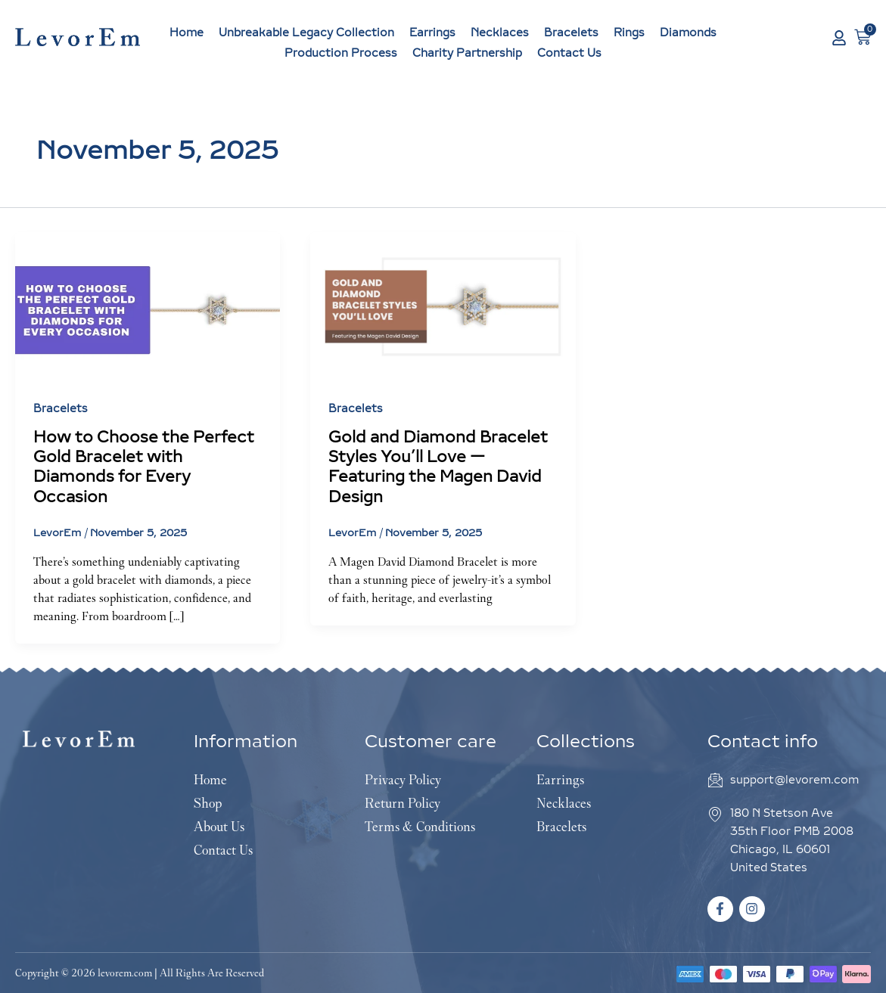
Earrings (432, 32)
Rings (629, 32)
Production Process (340, 53)
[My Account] (839, 37)
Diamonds (688, 32)
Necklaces (500, 32)
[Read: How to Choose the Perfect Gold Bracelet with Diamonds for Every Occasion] (147, 305)
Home (186, 32)
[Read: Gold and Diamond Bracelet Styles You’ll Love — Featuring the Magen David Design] (442, 305)
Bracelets (571, 32)
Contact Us (569, 53)
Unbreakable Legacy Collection (306, 32)
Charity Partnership (467, 53)
